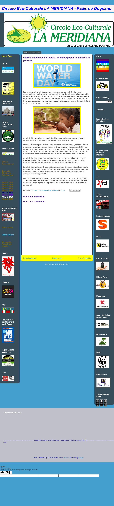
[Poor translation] (8, 472)
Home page (57, 258)
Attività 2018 (7, 186)
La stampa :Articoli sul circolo (7, 244)
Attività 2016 (7, 191)
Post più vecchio (84, 258)
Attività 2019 (7, 184)
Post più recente (29, 258)
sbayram (66, 458)
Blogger (80, 458)
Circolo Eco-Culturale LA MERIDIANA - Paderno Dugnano (56, 8)
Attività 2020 (7, 182)
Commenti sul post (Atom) (60, 264)
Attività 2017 (7, 189)
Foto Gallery (7, 228)
